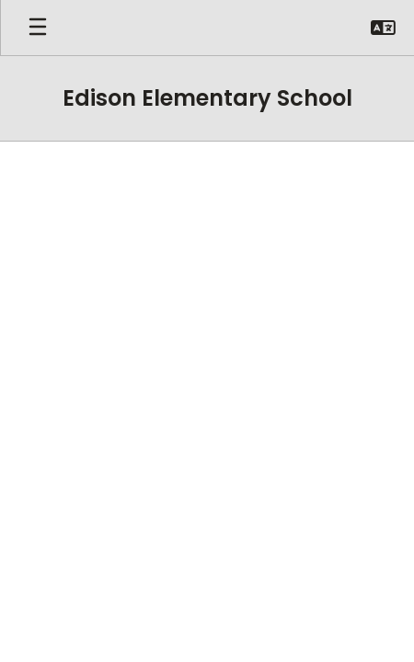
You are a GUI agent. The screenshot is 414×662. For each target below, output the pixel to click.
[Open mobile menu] (38, 27)
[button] (383, 27)
